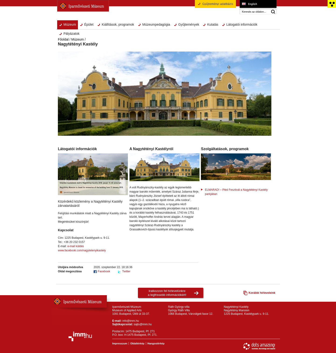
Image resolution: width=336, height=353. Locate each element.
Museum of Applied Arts (257, 4)
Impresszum (119, 343)
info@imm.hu (130, 320)
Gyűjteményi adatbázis (215, 5)
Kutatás (212, 24)
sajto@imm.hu (143, 324)
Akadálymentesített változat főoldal (331, 4)
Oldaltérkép (137, 343)
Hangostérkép (155, 343)
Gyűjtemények (188, 24)
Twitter (126, 271)
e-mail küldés (75, 246)
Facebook (104, 271)
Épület (89, 24)
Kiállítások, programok (118, 24)
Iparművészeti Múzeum (83, 6)
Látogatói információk (241, 24)
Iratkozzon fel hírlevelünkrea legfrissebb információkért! (167, 293)
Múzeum (69, 24)
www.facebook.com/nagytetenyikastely (82, 250)
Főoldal (63, 39)
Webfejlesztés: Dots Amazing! (259, 346)
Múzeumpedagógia (156, 24)
